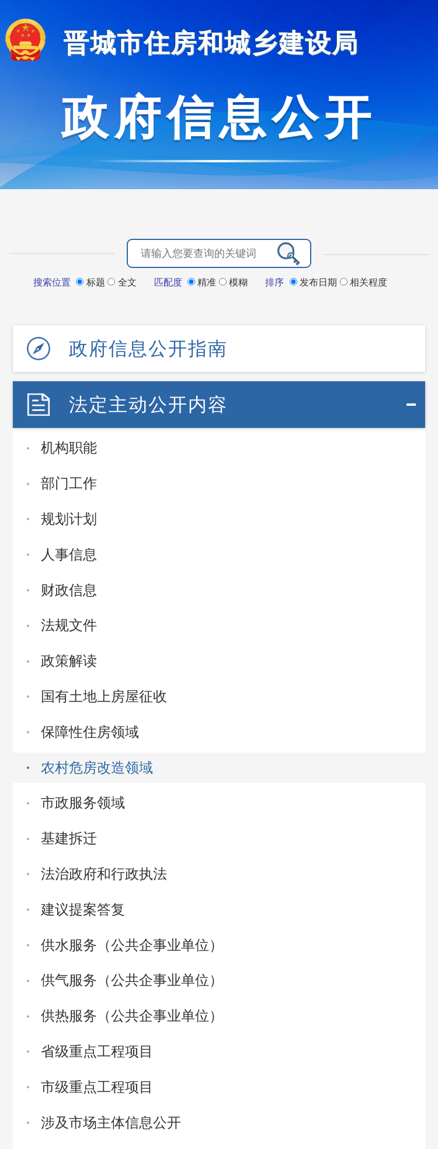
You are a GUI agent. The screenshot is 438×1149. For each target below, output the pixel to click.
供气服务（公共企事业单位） (132, 980)
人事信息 (69, 554)
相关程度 (363, 282)
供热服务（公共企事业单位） (132, 1015)
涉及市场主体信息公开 (111, 1122)
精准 (203, 282)
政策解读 (69, 660)
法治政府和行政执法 (104, 874)
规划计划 (69, 519)
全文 (121, 282)
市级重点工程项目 (97, 1087)
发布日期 (315, 282)
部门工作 (69, 483)
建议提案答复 (83, 909)
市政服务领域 (83, 802)
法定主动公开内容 (148, 404)
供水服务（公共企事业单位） (132, 945)
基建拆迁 (69, 838)
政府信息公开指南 (148, 348)
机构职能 (69, 447)
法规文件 (69, 625)
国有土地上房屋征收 (104, 696)
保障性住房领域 (90, 732)
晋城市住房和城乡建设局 (211, 43)
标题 (91, 282)
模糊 (233, 282)
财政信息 (69, 590)
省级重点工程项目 (97, 1051)
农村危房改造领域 (97, 767)
